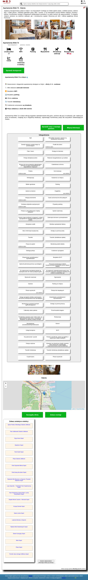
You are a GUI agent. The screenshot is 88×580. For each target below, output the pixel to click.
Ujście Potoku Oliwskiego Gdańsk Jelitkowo (19, 424)
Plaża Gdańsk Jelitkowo (19, 458)
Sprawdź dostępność (13, 70)
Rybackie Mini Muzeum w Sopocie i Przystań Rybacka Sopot (19, 479)
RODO (64, 578)
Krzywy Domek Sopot (19, 506)
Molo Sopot (19, 540)
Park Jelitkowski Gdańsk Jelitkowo (19, 431)
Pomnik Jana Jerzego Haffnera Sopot (19, 554)
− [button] (5, 386)
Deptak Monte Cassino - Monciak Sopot (19, 499)
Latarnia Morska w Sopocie (19, 520)
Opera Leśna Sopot (19, 513)
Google (30, 576)
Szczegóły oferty (32, 415)
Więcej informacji (73, 128)
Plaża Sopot (19, 547)
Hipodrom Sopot (19, 445)
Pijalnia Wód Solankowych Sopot (18, 526)
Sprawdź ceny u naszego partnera (51, 127)
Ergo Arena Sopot (19, 438)
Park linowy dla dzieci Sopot (19, 472)
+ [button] (5, 383)
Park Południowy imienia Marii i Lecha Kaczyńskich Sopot (19, 493)
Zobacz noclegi (55, 415)
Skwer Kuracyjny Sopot (19, 533)
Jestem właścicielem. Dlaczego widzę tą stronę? (46, 561)
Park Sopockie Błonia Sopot (19, 465)
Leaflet (73, 409)
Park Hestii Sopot (19, 452)
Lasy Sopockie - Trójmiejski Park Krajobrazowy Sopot (19, 486)
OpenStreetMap (80, 409)
